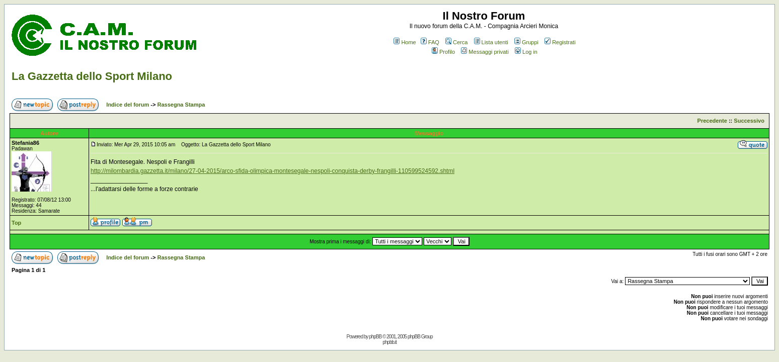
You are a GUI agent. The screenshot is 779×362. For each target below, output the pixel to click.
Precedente (712, 121)
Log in (526, 52)
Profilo (443, 52)
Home (405, 42)
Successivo (749, 121)
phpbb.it (389, 342)
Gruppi (526, 42)
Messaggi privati (484, 52)
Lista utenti (491, 42)
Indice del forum (127, 105)
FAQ (430, 42)
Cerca (456, 42)
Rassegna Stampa (181, 105)
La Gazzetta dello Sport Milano (92, 76)
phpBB (375, 336)
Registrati (559, 42)
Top (16, 223)
